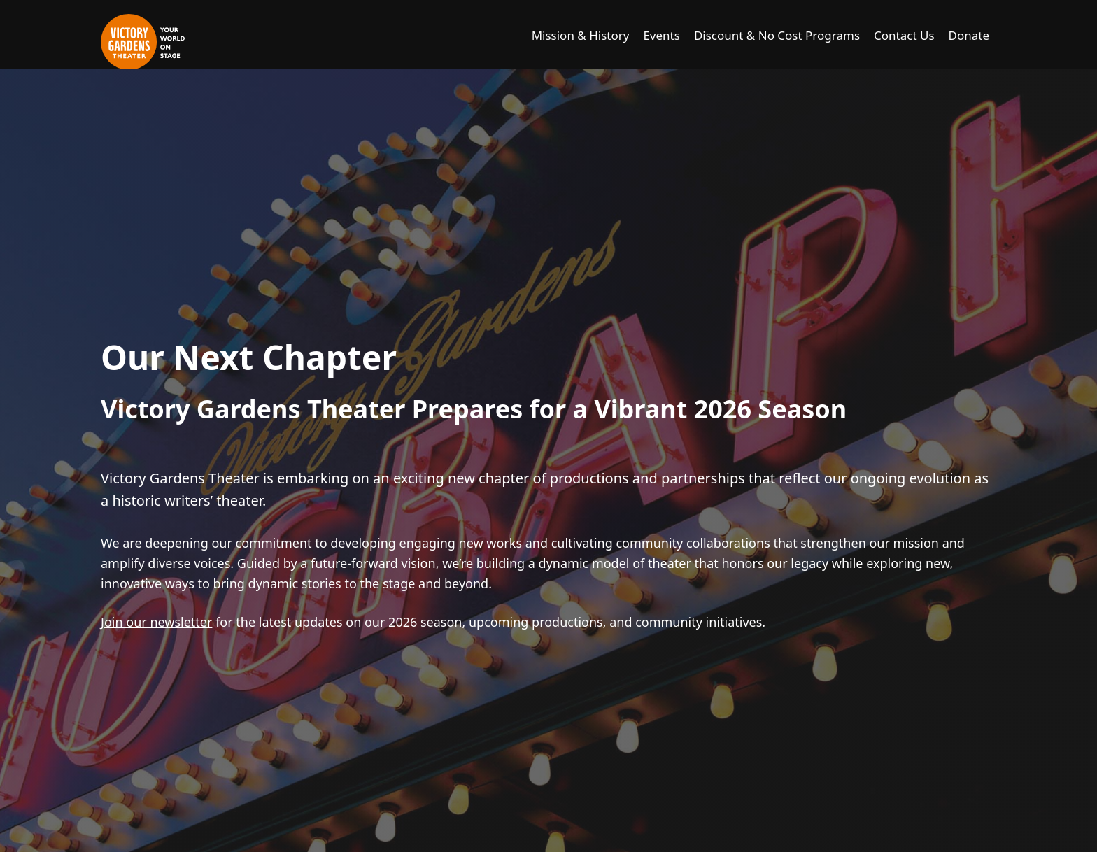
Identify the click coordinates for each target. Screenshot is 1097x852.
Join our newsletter (156, 621)
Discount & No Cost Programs (777, 35)
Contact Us (904, 35)
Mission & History (581, 35)
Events (661, 35)
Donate (969, 35)
